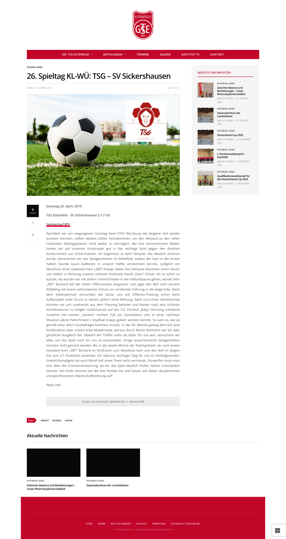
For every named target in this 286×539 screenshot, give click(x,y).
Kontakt (217, 54)
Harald (31, 88)
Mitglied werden (121, 523)
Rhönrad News (226, 83)
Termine (142, 54)
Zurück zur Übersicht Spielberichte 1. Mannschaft (113, 401)
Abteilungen (112, 54)
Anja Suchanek (225, 98)
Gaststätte (190, 54)
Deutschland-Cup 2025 (230, 135)
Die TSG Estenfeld (75, 54)
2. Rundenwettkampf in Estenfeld (230, 155)
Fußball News (35, 67)
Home (89, 523)
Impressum (159, 523)
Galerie (165, 54)
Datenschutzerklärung (185, 523)
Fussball (57, 420)
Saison (68, 420)
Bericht (45, 420)
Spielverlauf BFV (58, 224)
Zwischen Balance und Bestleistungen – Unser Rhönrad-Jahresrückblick (231, 91)
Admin (101, 523)
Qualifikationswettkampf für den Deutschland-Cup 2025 (233, 177)
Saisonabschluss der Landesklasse (228, 114)
